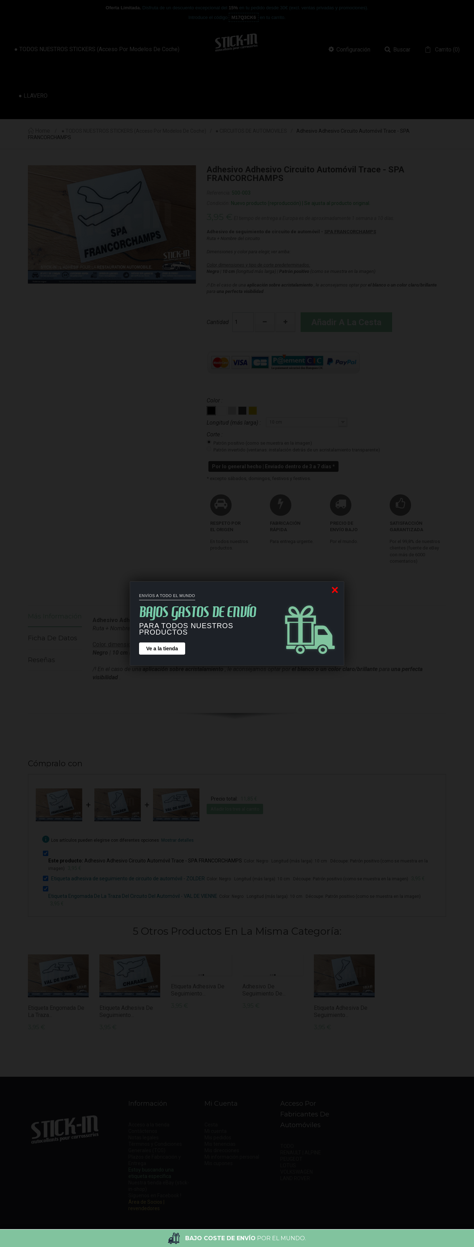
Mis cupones (218, 1163)
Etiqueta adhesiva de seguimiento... (126, 1011)
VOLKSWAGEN (296, 1172)
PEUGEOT (291, 1159)
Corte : (215, 434)
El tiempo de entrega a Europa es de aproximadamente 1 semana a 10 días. (314, 218)
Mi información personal (231, 1157)
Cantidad (218, 322)
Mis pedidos (217, 1137)
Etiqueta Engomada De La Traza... (56, 1011)
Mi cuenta (215, 1131)
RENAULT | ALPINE (300, 1152)
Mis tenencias (220, 1144)
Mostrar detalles (177, 840)
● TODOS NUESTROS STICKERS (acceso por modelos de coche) (133, 131)
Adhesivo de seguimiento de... (264, 990)
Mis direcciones (221, 1150)
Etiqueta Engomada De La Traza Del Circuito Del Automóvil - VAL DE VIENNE (132, 896)
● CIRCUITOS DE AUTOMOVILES (251, 131)
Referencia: (219, 193)
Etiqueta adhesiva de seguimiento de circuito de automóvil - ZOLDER (128, 878)
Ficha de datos (52, 638)
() (447, 49)
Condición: (218, 203)
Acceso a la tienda (148, 1125)
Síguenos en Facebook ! (154, 1195)
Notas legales (143, 1137)
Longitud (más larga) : (234, 422)
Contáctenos (142, 1131)
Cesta (211, 1125)
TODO (287, 1146)
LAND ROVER (295, 1178)
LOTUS (288, 1165)
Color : (215, 400)
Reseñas (41, 660)
